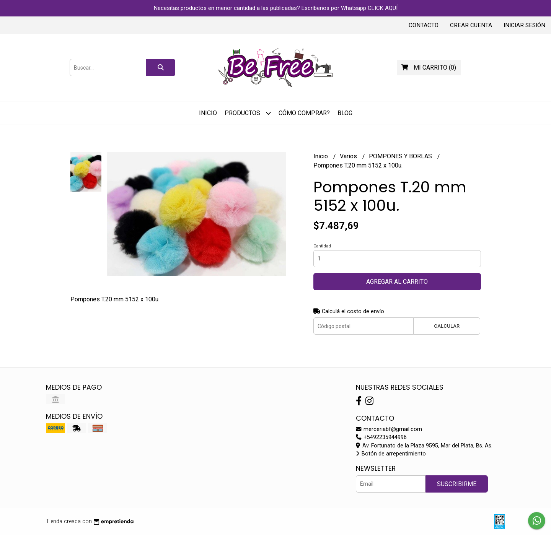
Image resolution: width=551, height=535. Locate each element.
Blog (344, 113)
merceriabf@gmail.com (389, 429)
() (428, 67)
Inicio (208, 113)
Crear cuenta (471, 25)
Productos (248, 113)
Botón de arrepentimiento (391, 453)
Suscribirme (456, 484)
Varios (349, 156)
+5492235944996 (381, 437)
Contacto (424, 25)
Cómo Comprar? (304, 113)
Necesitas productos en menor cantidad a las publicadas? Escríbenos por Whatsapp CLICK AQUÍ (276, 8)
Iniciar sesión (524, 25)
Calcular (447, 326)
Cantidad (322, 246)
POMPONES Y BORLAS (401, 156)
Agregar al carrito (397, 281)
